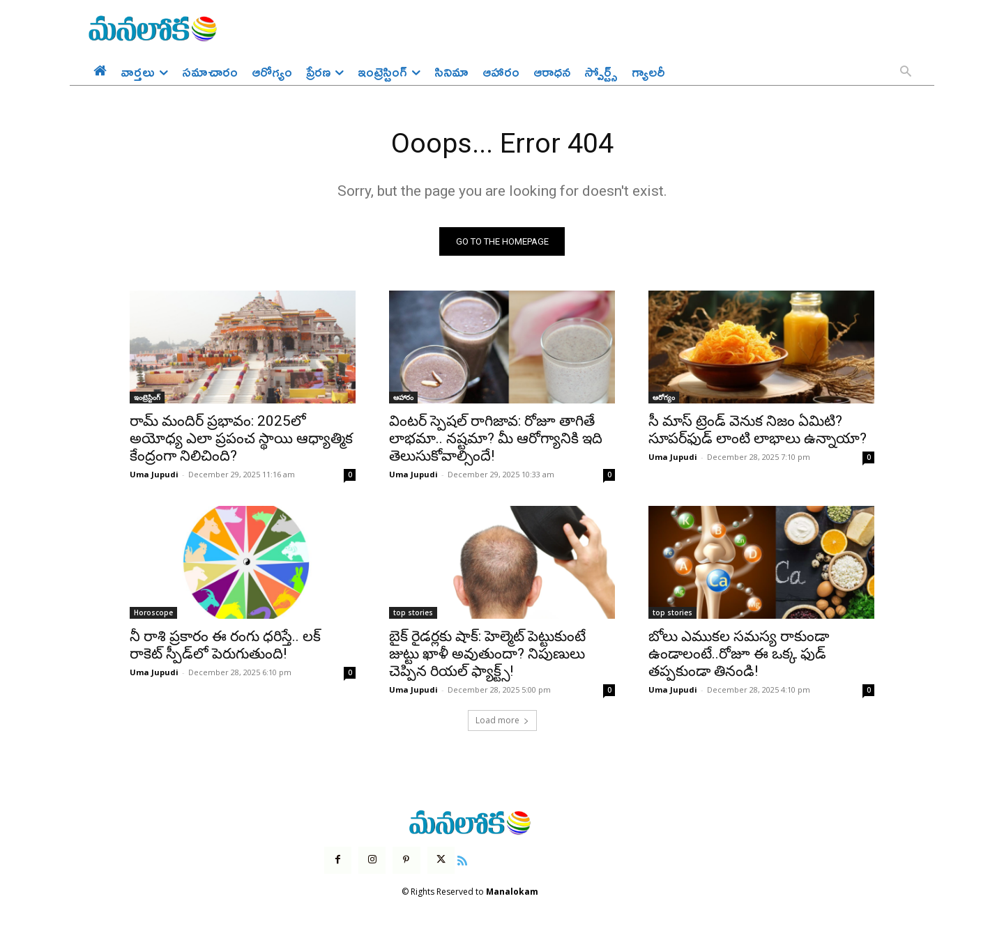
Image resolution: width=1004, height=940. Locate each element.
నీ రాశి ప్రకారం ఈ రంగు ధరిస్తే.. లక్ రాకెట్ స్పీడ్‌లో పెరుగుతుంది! (225, 646)
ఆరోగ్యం (664, 398)
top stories (413, 613)
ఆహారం (403, 398)
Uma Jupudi (154, 475)
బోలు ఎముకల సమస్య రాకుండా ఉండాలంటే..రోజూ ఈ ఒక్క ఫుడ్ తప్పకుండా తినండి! (738, 654)
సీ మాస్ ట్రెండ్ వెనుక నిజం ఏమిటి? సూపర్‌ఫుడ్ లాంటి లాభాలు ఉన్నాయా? (757, 430)
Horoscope (153, 613)
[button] (906, 72)
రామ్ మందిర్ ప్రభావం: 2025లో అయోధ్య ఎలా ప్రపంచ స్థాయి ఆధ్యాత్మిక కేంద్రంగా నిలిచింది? (241, 439)
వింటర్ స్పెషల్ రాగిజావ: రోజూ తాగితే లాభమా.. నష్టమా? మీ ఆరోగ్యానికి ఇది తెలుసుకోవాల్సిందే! (495, 439)
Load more (502, 721)
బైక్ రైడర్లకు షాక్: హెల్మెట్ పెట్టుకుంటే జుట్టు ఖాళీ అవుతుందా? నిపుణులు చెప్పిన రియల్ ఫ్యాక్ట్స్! (487, 654)
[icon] (462, 859)
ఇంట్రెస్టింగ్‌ (147, 398)
